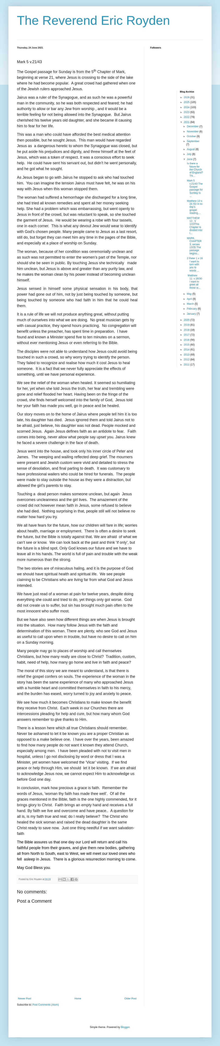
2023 (187, 112)
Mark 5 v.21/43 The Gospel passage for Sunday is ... (194, 188)
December (193, 126)
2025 (187, 102)
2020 (187, 319)
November (193, 131)
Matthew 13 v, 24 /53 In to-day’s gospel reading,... (194, 207)
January (192, 313)
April (189, 298)
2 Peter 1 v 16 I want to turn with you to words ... (194, 264)
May (189, 293)
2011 (187, 364)
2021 (187, 122)
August (191, 149)
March (191, 303)
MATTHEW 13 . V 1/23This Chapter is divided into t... (194, 226)
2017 (187, 334)
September (193, 141)
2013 (187, 354)
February (192, 308)
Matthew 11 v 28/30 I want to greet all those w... (194, 281)
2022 (187, 117)
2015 (187, 344)
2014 (187, 349)
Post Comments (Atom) (45, 1004)
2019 (187, 324)
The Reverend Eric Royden (93, 20)
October (192, 136)
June (190, 159)
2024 (187, 107)
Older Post (130, 998)
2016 (187, 339)
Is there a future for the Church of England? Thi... (194, 169)
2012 (187, 359)
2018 (187, 329)
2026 (187, 97)
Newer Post (24, 998)
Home (77, 998)
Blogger (125, 1027)
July (189, 154)
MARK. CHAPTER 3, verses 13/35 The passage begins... (193, 246)
